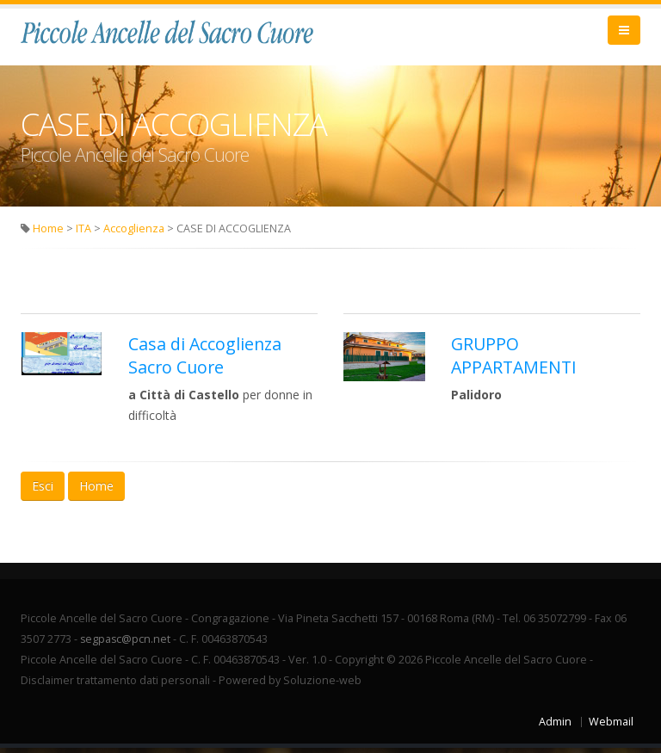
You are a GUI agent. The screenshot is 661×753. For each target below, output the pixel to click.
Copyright (359, 664)
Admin (555, 726)
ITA (83, 233)
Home (48, 233)
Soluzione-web (322, 685)
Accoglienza (133, 233)
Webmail (611, 726)
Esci (42, 491)
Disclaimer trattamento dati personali (115, 685)
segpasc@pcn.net (126, 644)
